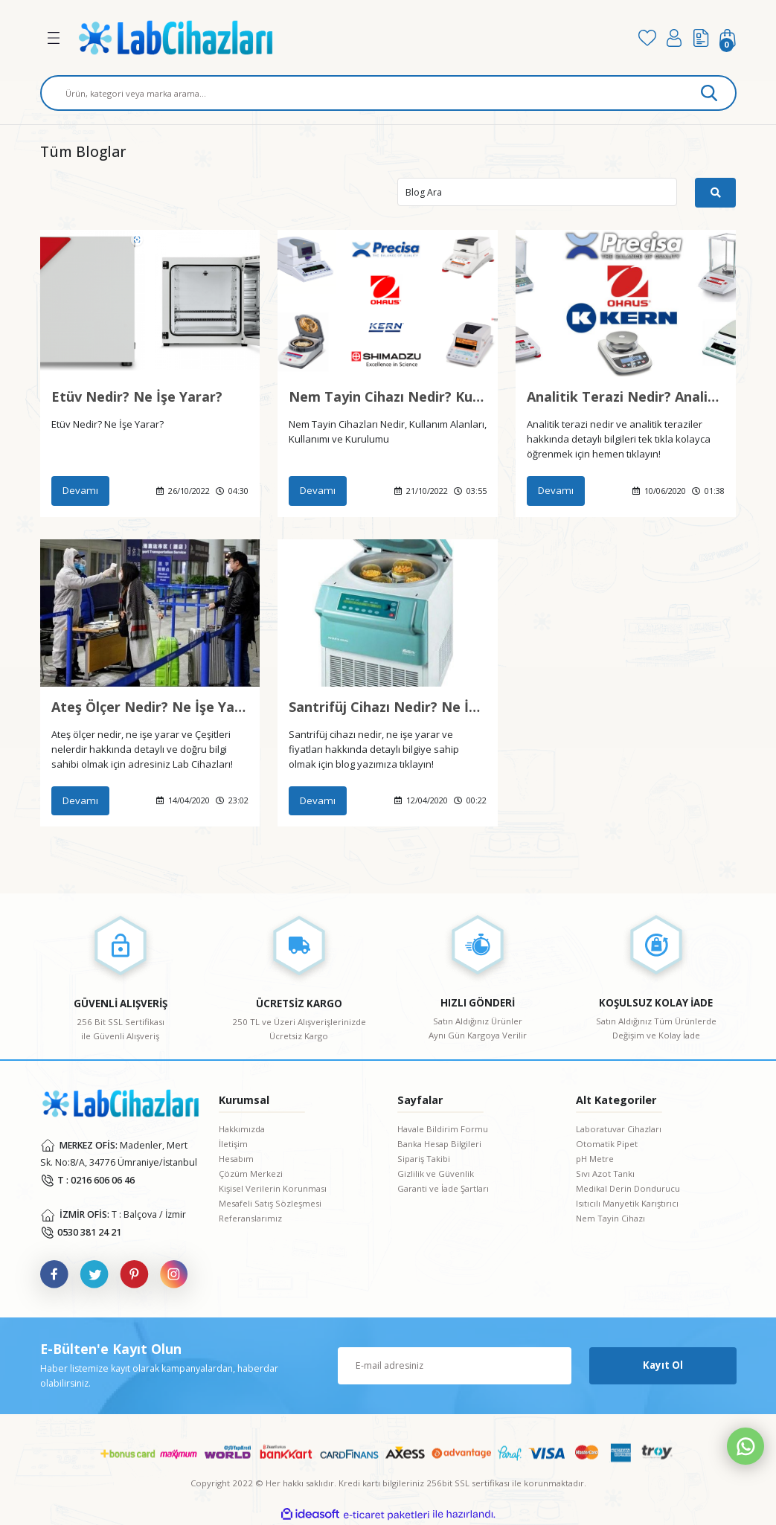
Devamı (80, 490)
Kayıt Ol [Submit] (663, 1365)
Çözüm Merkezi (251, 1173)
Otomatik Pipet (607, 1143)
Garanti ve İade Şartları (443, 1188)
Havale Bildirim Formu (442, 1128)
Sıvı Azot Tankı (605, 1173)
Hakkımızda (242, 1128)
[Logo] (348, 37)
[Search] (388, 93)
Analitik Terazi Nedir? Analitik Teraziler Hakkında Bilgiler (626, 396)
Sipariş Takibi (423, 1158)
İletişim (233, 1143)
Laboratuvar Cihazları (618, 1128)
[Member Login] (674, 38)
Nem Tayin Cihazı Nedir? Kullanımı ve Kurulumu (388, 396)
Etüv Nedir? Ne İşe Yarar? (136, 396)
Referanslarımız (250, 1218)
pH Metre (595, 1158)
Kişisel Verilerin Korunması (273, 1188)
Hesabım (236, 1158)
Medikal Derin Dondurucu (628, 1188)
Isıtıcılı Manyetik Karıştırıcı (627, 1203)
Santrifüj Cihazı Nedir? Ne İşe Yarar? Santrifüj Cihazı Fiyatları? (388, 707)
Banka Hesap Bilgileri (439, 1143)
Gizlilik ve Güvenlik (435, 1173)
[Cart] (728, 38)
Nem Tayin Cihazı (610, 1218)
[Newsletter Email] (454, 1365)
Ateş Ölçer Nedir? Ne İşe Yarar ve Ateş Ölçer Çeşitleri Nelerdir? (150, 707)
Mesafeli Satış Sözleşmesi (270, 1203)
